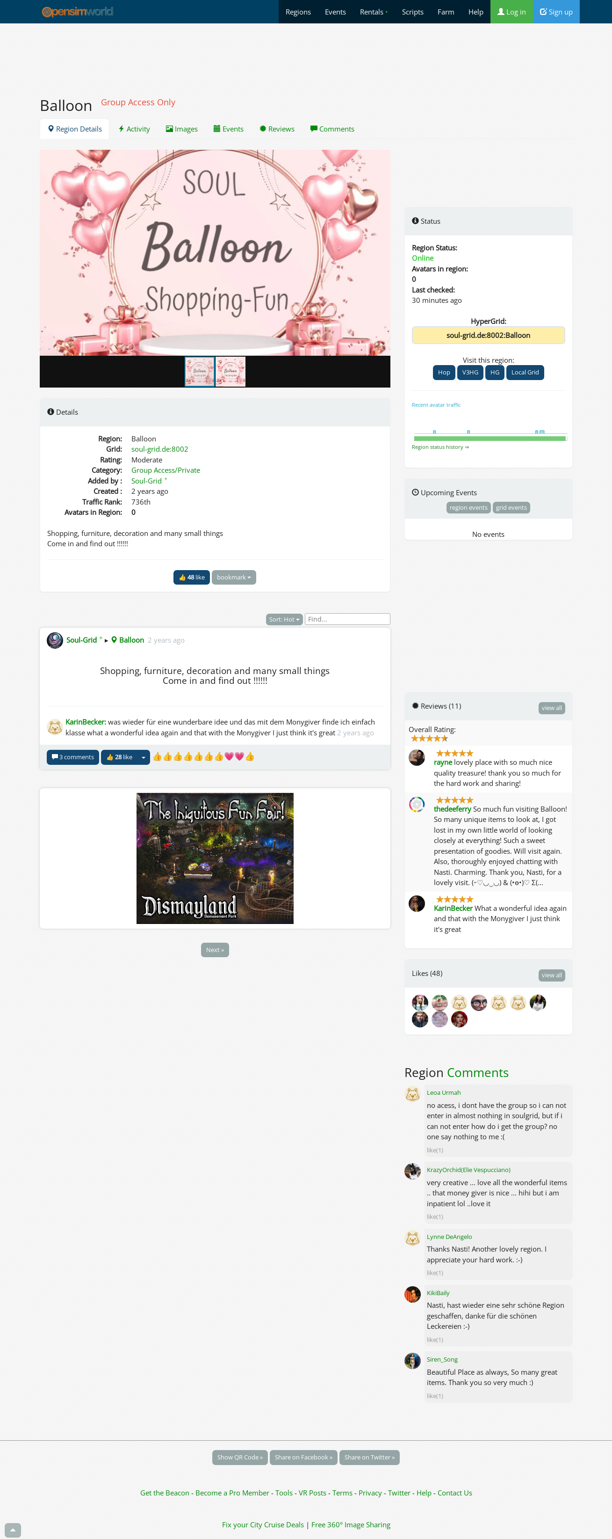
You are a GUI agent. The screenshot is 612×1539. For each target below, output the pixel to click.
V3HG (470, 372)
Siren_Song (442, 1359)
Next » (215, 949)
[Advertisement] (306, 55)
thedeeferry (452, 808)
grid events (511, 507)
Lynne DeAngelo (449, 1236)
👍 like (192, 577)
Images (182, 128)
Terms (343, 1492)
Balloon (127, 640)
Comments (332, 128)
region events (469, 507)
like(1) (435, 1150)
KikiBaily (438, 1293)
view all (552, 708)
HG (494, 372)
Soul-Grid (149, 480)
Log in (511, 11)
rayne (443, 762)
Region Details (74, 128)
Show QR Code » (240, 1457)
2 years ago (166, 640)
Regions (298, 11)
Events (335, 11)
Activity (134, 128)
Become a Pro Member (233, 1492)
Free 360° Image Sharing (350, 1524)
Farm (446, 11)
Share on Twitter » (370, 1457)
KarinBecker (453, 908)
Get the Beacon (164, 1492)
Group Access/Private (165, 470)
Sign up (556, 11)
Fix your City (242, 1524)
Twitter (399, 1492)
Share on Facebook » (303, 1457)
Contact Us (455, 1492)
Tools (285, 1492)
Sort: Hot (284, 619)
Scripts (413, 11)
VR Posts (313, 1492)
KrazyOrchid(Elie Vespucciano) (469, 1169)
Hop (444, 372)
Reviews (277, 128)
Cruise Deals (284, 1524)
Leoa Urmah (444, 1092)
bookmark (234, 577)
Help (475, 11)
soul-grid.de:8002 (159, 449)
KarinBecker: (85, 721)
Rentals (374, 11)
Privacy (370, 1492)
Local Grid (525, 372)
